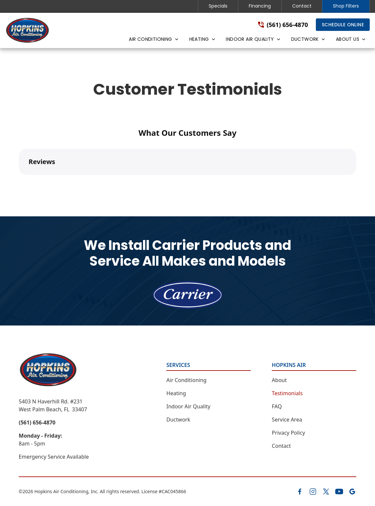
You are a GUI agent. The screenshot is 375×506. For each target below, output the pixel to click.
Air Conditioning (186, 380)
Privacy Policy (288, 432)
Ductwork (178, 419)
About (279, 380)
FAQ (277, 406)
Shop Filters (346, 6)
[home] (27, 30)
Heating (176, 393)
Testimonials (287, 393)
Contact (302, 6)
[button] (153, 40)
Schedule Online (343, 24)
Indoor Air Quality (188, 406)
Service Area (287, 419)
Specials (218, 6)
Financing (260, 6)
